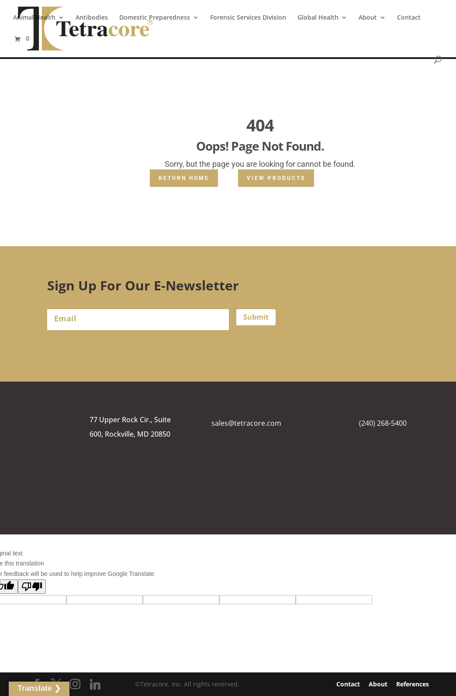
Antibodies (92, 17)
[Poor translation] (32, 586)
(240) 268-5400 (383, 423)
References (412, 684)
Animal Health (34, 17)
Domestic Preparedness (154, 17)
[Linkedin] (95, 684)
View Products (276, 178)
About (368, 17)
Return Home (184, 178)
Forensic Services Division (248, 17)
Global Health (318, 17)
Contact (409, 17)
